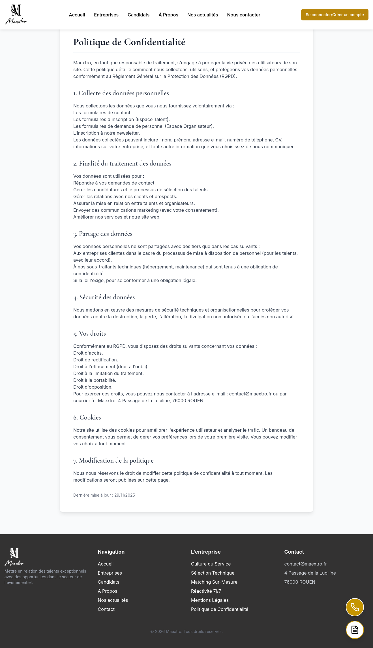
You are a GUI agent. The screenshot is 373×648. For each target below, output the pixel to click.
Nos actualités (202, 15)
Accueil (77, 15)
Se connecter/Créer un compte (335, 14)
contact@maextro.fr (305, 564)
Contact (106, 609)
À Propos (168, 15)
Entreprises (106, 15)
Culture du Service (211, 564)
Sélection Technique (213, 573)
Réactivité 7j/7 (206, 591)
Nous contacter (244, 15)
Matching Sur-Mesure (214, 582)
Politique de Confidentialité (219, 609)
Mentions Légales (210, 600)
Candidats (138, 15)
